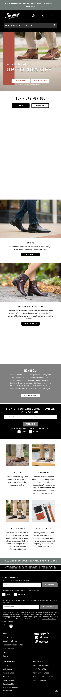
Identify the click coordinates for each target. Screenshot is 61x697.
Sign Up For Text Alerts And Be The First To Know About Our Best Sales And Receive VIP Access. (30, 601)
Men (20, 105)
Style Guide (7, 669)
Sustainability (8, 684)
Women (40, 105)
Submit (30, 424)
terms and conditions (49, 619)
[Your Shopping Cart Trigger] (43, 15)
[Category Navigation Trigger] (52, 15)
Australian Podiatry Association (10, 689)
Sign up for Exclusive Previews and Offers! (16, 580)
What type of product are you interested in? (29, 428)
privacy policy (9, 621)
